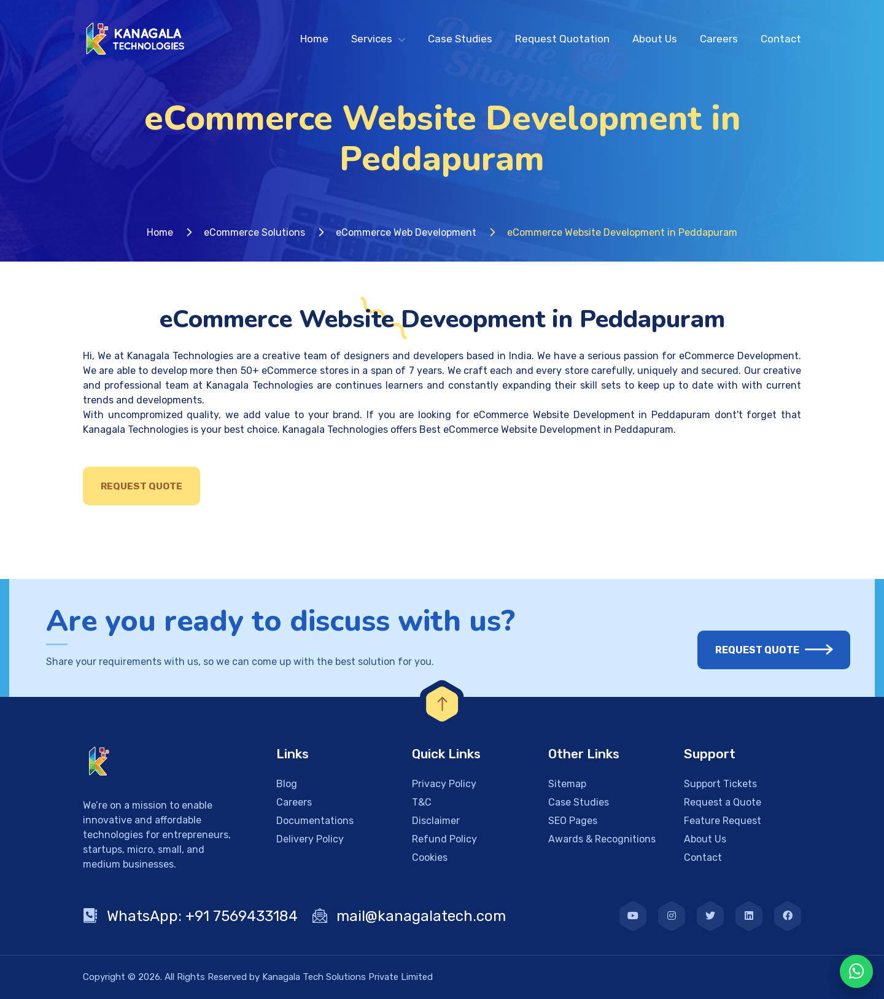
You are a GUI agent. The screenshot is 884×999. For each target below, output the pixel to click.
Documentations (315, 820)
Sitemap (567, 784)
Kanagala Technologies (180, 356)
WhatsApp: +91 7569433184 (190, 916)
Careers (719, 39)
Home (314, 39)
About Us (654, 39)
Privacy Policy (444, 784)
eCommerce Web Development (406, 232)
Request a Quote (722, 802)
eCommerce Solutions (254, 232)
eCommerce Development (739, 356)
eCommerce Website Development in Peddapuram (591, 415)
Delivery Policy (310, 839)
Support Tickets (720, 784)
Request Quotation (562, 39)
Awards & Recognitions (602, 839)
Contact (781, 39)
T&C (422, 802)
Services (371, 39)
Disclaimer (436, 820)
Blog (286, 784)
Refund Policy (444, 839)
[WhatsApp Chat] (856, 971)
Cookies (430, 857)
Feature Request (722, 820)
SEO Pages (572, 820)
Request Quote (141, 486)
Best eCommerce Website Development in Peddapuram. (547, 429)
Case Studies (460, 39)
